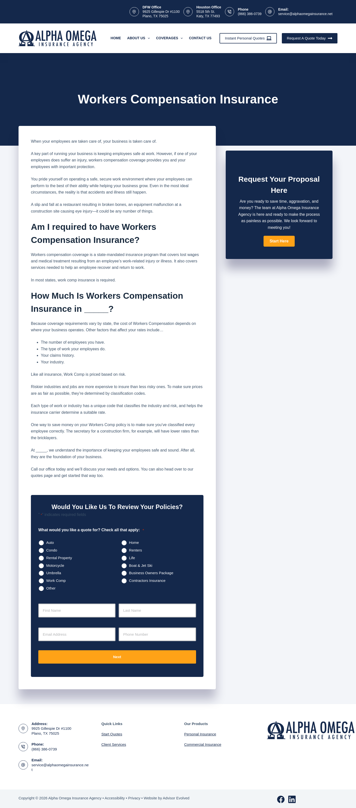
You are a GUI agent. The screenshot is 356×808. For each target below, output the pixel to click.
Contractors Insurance (147, 580)
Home (116, 38)
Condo (51, 550)
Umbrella (53, 573)
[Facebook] (281, 798)
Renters (135, 550)
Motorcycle (55, 565)
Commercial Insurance (202, 743)
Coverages (170, 38)
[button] (279, 241)
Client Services (113, 743)
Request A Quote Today (310, 38)
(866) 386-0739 (250, 14)
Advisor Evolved (176, 797)
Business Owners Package (151, 573)
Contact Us (200, 38)
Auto (50, 542)
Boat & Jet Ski (140, 565)
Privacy (134, 797)
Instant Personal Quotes (248, 38)
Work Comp (56, 580)
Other (51, 588)
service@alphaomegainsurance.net (305, 14)
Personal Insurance (200, 733)
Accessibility (115, 797)
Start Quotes (111, 733)
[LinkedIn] (292, 798)
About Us (139, 38)
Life (132, 558)
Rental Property (59, 558)
